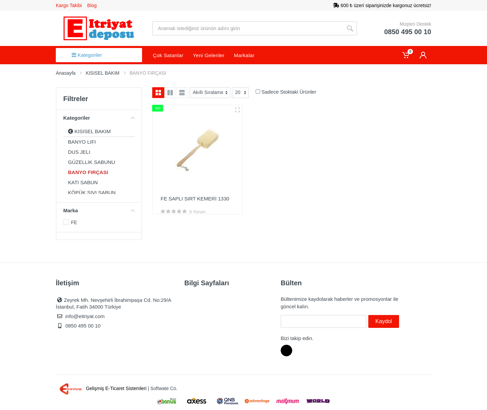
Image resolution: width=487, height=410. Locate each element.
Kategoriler (87, 55)
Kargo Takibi (69, 5)
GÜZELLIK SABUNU (91, 162)
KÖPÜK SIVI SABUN (92, 192)
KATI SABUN (83, 182)
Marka (99, 210)
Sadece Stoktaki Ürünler (288, 92)
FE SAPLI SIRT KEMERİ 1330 (195, 198)
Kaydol (383, 321)
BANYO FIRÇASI (88, 172)
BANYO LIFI (82, 142)
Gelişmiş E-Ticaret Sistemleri (102, 388)
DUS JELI (79, 152)
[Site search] (247, 28)
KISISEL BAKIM (89, 131)
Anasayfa (65, 73)
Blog (92, 5)
